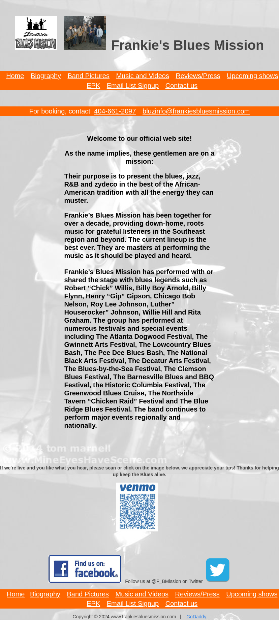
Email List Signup (133, 85)
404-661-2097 (115, 111)
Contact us (181, 85)
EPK (93, 85)
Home (15, 75)
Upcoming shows (252, 75)
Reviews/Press (198, 75)
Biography (46, 75)
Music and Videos (142, 75)
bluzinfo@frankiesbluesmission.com (196, 111)
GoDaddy (196, 616)
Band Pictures (88, 75)
